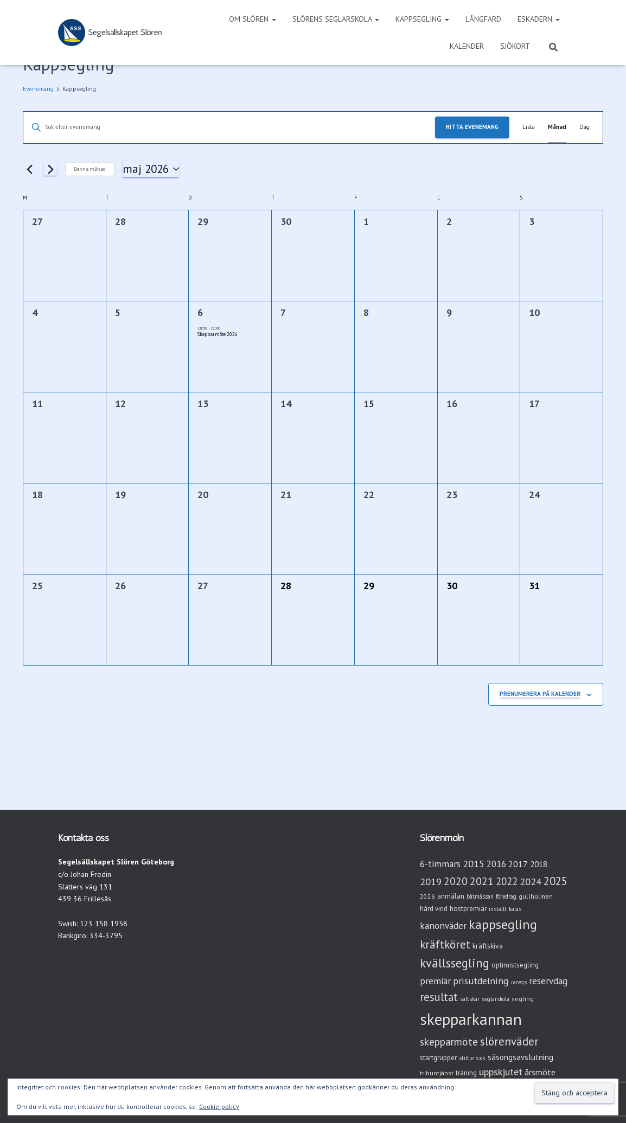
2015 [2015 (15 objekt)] (473, 863)
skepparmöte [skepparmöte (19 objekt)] (449, 1041)
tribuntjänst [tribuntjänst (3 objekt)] (436, 1073)
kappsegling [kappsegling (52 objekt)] (503, 924)
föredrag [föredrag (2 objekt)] (506, 896)
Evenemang (38, 89)
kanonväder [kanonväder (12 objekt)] (443, 925)
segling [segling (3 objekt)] (523, 999)
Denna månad (90, 169)
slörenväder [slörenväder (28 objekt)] (509, 1041)
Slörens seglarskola (335, 19)
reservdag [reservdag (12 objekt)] (548, 980)
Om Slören (252, 19)
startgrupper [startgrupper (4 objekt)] (438, 1057)
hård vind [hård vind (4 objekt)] (434, 908)
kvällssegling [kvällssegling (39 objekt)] (454, 963)
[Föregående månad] (29, 169)
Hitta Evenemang (472, 127)
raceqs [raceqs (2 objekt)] (519, 982)
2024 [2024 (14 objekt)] (530, 881)
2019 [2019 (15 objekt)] (431, 881)
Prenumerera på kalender (540, 694)
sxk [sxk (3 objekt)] (481, 1058)
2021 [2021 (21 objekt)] (482, 881)
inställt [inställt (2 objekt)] (498, 909)
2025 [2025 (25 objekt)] (555, 881)
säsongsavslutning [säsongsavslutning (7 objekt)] (520, 1057)
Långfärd (483, 19)
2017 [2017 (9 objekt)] (518, 864)
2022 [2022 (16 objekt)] (507, 881)
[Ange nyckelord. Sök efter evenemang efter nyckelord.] (229, 127)
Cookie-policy (219, 1106)
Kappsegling (422, 19)
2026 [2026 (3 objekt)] (427, 896)
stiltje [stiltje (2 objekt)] (466, 1058)
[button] (273, 19)
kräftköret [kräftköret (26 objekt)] (445, 944)
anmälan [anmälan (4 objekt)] (450, 896)
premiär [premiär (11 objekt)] (435, 981)
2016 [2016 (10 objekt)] (496, 864)
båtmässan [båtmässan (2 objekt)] (480, 896)
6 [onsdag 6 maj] (200, 312)
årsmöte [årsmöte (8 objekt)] (540, 1072)
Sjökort (515, 46)
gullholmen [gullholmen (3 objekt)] (536, 896)
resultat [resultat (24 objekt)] (439, 997)
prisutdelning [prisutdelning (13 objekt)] (481, 980)
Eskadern (539, 19)
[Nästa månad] (50, 169)
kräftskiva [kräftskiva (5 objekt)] (487, 946)
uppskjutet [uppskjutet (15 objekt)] (500, 1071)
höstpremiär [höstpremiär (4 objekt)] (468, 908)
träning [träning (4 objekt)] (466, 1072)
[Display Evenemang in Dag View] (584, 127)
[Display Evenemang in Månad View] (557, 127)
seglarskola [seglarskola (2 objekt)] (495, 999)
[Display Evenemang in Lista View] (528, 127)
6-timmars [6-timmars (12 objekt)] (440, 863)
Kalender (467, 46)
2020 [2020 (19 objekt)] (456, 881)
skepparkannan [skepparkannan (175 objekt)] (471, 1019)
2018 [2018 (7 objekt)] (538, 864)
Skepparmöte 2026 (217, 334)
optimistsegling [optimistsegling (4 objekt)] (515, 965)
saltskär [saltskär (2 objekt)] (470, 999)
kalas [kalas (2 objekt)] (515, 909)
